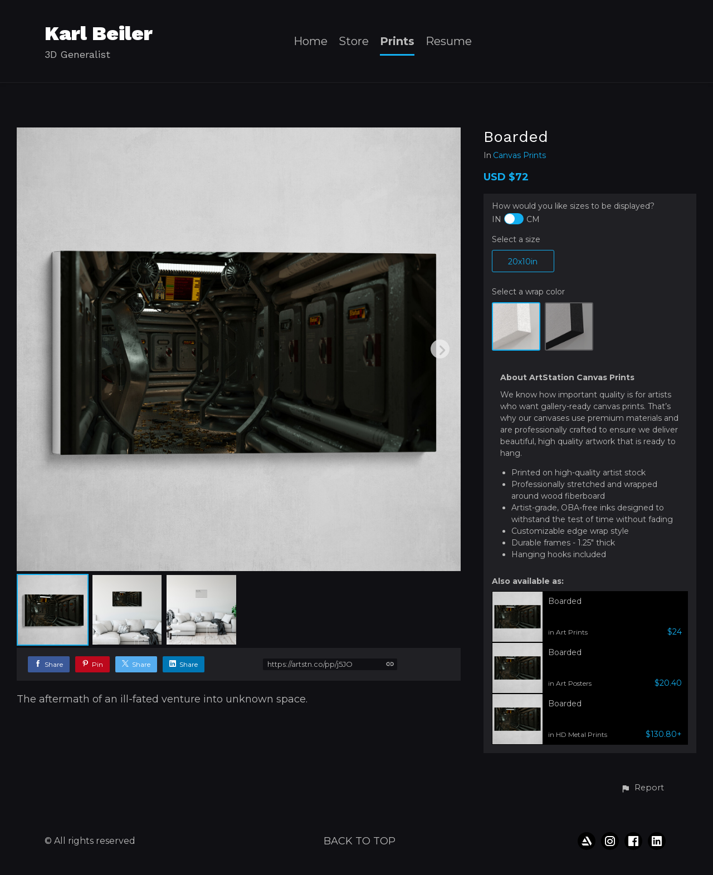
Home (311, 41)
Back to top (359, 841)
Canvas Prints (519, 155)
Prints (397, 41)
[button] (642, 788)
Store (354, 41)
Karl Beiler (99, 33)
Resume (449, 41)
